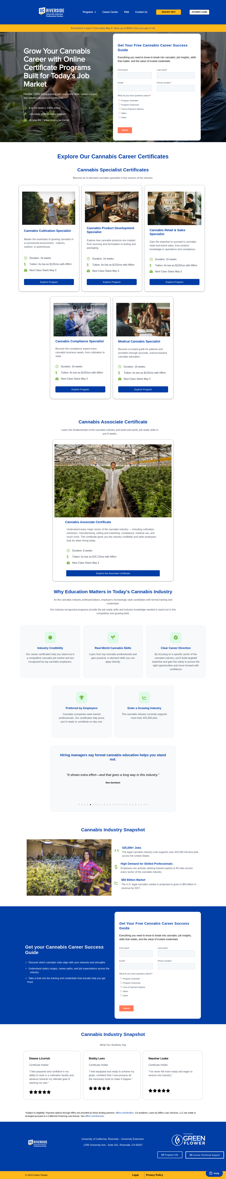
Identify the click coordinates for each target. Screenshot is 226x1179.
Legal (135, 1175)
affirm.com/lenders (125, 1113)
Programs (89, 12)
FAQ (126, 12)
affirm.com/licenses (94, 1116)
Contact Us (141, 12)
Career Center (110, 12)
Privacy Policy (154, 1175)
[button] (79, 804)
